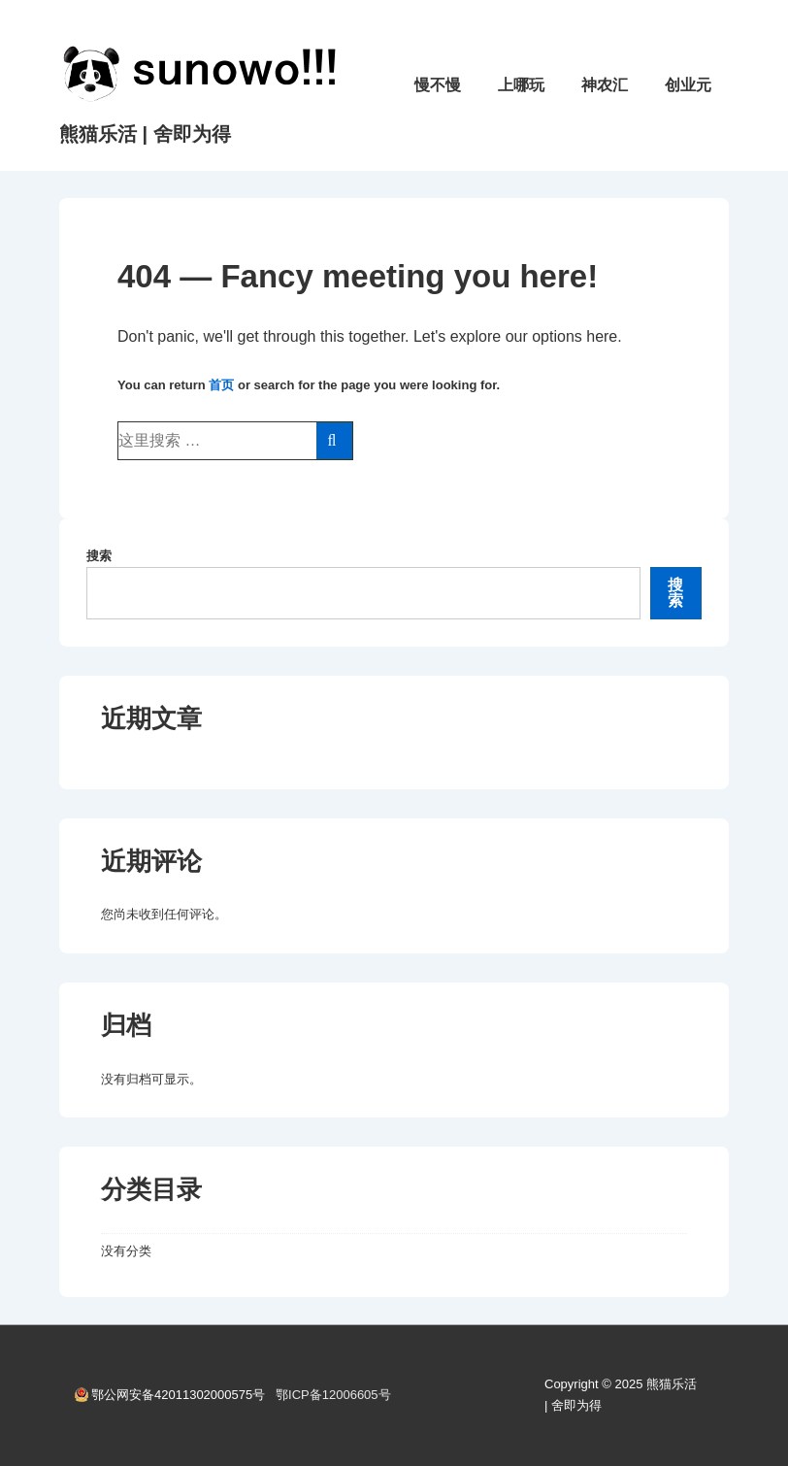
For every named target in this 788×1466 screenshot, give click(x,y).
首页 (221, 385)
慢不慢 (437, 85)
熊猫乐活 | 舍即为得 (145, 134)
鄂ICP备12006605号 (333, 1394)
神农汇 (604, 85)
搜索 (99, 556)
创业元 (688, 85)
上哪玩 (521, 85)
